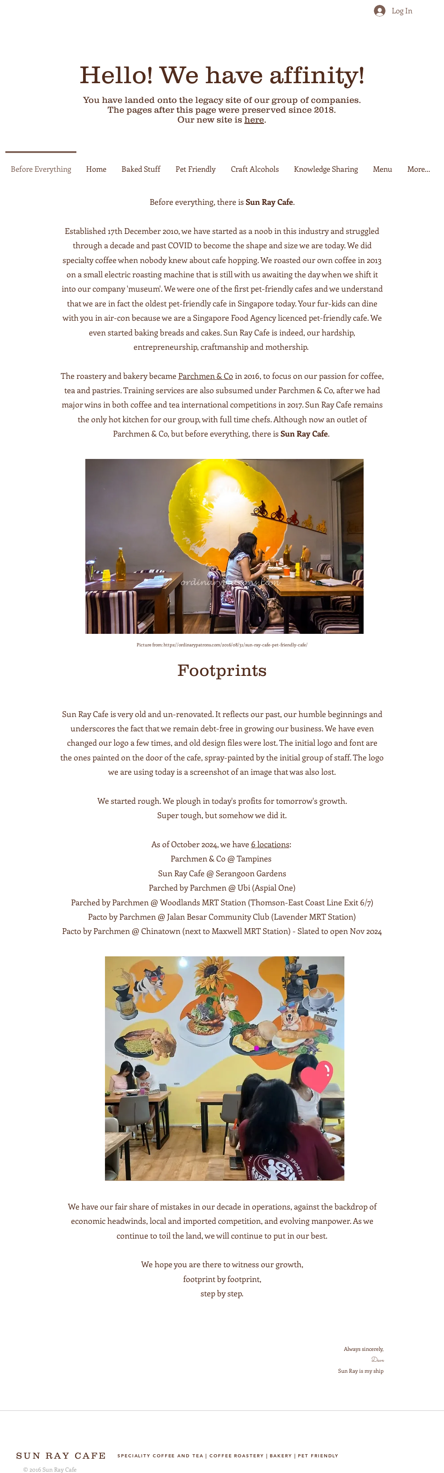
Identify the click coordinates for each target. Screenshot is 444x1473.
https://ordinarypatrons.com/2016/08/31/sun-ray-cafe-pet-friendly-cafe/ (235, 644)
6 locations (270, 844)
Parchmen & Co (205, 375)
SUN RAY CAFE (61, 1455)
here (254, 119)
